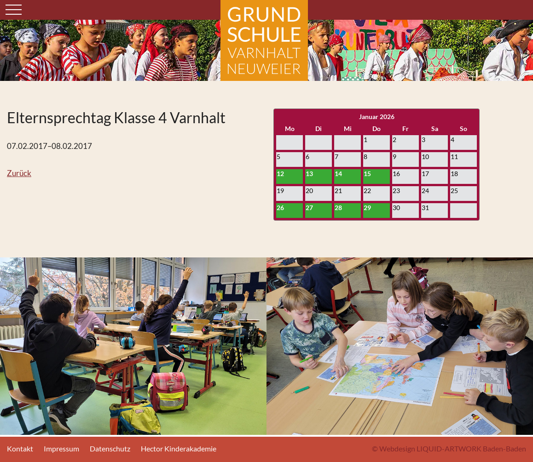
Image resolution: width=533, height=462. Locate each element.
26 (280, 207)
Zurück (19, 173)
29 (367, 207)
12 (280, 173)
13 (309, 173)
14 (338, 173)
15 (367, 173)
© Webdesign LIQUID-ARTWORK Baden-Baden (449, 448)
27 (309, 207)
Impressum (61, 448)
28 (338, 207)
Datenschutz (110, 448)
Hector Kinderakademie (178, 448)
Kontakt (20, 448)
